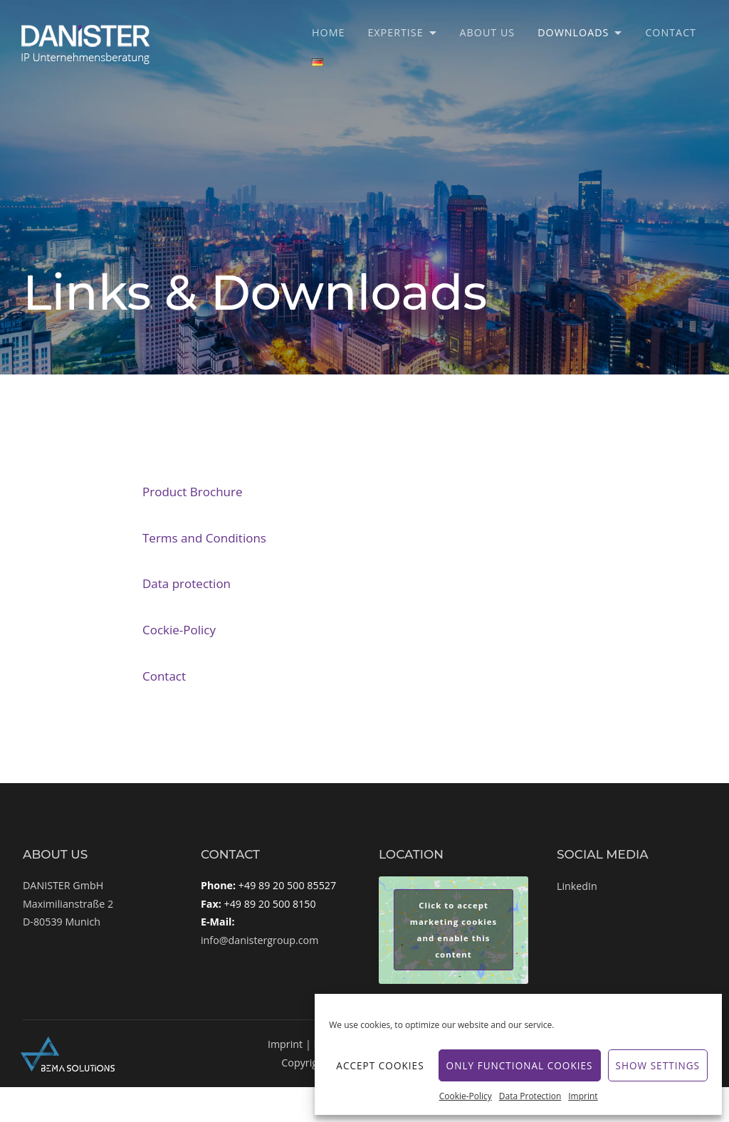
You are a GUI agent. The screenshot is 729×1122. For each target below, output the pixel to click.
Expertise (395, 32)
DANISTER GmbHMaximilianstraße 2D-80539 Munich (68, 903)
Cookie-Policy (465, 1096)
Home (328, 32)
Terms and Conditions (204, 538)
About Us (487, 32)
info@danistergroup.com (259, 940)
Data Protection (530, 1096)
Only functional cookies (519, 1065)
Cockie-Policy (179, 630)
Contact (670, 32)
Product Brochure (192, 491)
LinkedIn (577, 886)
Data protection (186, 583)
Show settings (658, 1065)
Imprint (582, 1096)
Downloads (573, 32)
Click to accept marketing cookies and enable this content (454, 930)
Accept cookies (380, 1065)
